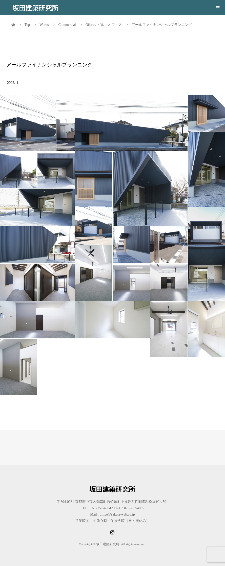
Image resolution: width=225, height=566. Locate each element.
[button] (28, 123)
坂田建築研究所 (35, 7)
